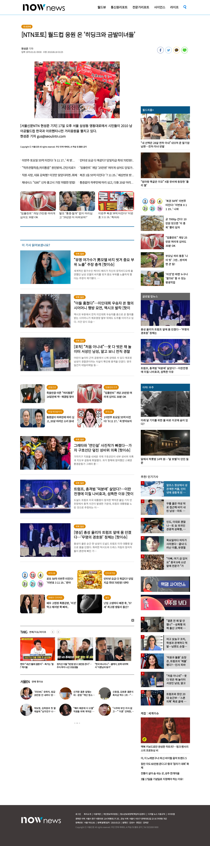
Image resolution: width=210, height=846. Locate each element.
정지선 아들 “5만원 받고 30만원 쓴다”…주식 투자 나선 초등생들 (74, 665)
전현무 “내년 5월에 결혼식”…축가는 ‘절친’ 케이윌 (36, 665)
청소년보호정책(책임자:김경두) (132, 814)
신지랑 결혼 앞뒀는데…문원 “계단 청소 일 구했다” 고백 (83, 695)
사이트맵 (171, 814)
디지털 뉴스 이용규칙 (156, 814)
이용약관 (97, 814)
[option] (37, 654)
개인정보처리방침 (110, 814)
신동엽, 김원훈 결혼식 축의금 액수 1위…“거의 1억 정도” (123, 695)
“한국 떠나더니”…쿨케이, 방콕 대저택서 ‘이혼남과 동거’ (112, 665)
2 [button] (77, 723)
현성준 (24, 48)
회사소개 (87, 814)
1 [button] (74, 723)
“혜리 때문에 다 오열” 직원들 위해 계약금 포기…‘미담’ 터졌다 (83, 711)
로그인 (78, 814)
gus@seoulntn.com (51, 136)
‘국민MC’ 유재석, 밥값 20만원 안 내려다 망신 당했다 (44, 695)
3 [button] (79, 723)
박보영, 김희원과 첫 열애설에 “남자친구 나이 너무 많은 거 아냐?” (45, 711)
